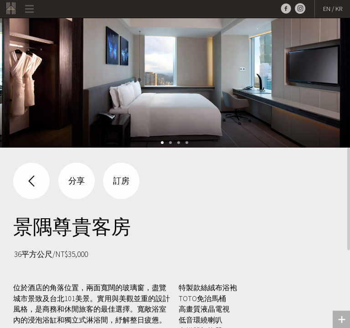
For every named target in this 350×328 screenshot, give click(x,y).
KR (338, 9)
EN (326, 9)
